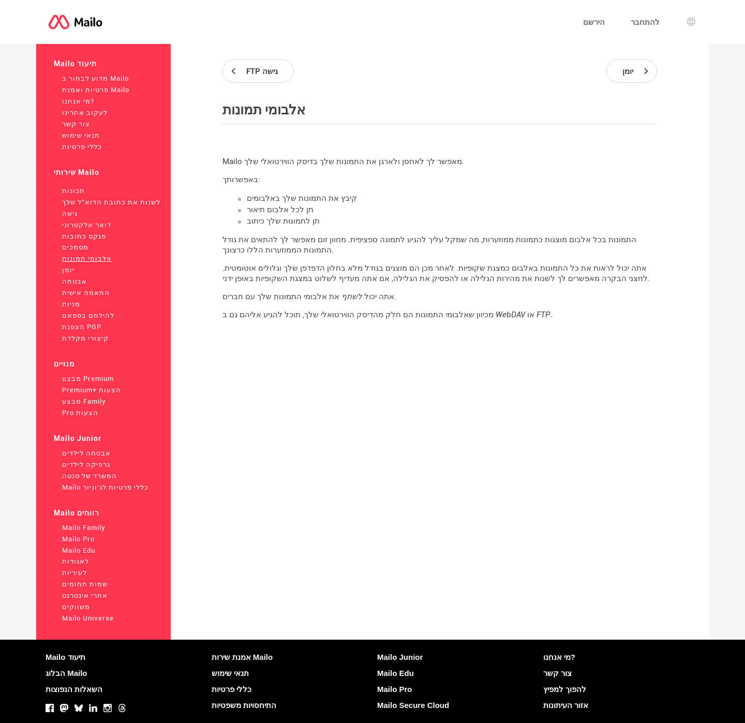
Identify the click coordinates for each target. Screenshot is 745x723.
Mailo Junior (77, 438)
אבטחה (74, 281)
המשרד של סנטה (89, 476)
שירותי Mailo (76, 172)
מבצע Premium (88, 378)
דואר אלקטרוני (86, 225)
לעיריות (74, 573)
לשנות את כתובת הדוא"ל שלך (111, 202)
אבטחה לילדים (86, 453)
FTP (543, 314)
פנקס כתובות (84, 236)
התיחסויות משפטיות (244, 705)
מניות (71, 304)
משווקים (76, 607)
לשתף (351, 296)
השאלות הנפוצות (74, 689)
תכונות (73, 191)
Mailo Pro (78, 539)
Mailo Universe (88, 618)
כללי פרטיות (82, 147)
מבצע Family (84, 401)
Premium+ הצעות (91, 390)
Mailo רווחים (76, 513)
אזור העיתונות (565, 705)
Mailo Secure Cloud (413, 705)
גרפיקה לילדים (86, 464)
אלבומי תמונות (87, 258)
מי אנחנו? (78, 101)
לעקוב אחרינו (85, 112)
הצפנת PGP (81, 327)
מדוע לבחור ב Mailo (95, 78)
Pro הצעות (80, 413)
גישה (70, 213)
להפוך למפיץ (564, 689)
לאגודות (75, 561)
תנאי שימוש (81, 135)
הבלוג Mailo (66, 673)
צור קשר (76, 124)
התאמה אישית (86, 293)
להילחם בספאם (88, 315)
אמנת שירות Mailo (242, 657)
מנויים (64, 364)
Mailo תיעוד (75, 64)
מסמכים (75, 247)
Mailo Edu (78, 550)
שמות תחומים (85, 584)
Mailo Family (84, 528)
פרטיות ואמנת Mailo (95, 90)
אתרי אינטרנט (85, 595)
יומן (68, 270)
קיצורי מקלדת (85, 338)
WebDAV (510, 314)
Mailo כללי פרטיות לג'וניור (105, 487)
